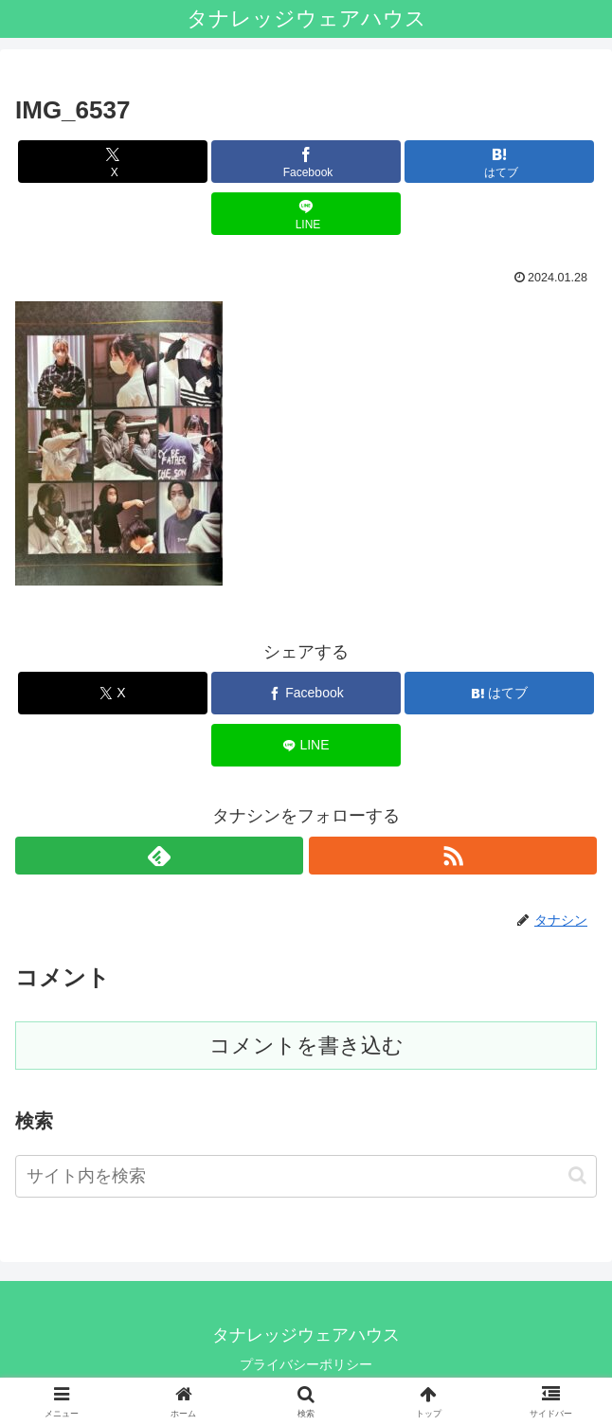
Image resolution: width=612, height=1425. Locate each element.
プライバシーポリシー (306, 1364)
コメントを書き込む (306, 1045)
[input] (306, 1176)
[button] (577, 1175)
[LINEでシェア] (306, 213)
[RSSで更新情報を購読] (453, 856)
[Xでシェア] (112, 161)
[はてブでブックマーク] (499, 161)
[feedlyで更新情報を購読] (159, 856)
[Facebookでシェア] (306, 161)
